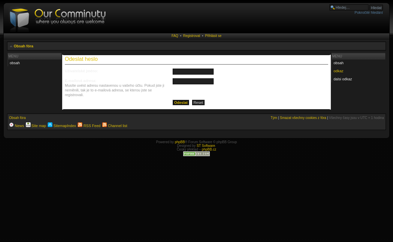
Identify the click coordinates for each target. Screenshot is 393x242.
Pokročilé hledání (369, 12)
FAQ (175, 36)
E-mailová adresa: (80, 81)
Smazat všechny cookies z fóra (303, 118)
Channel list (114, 126)
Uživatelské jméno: (81, 71)
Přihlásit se (213, 36)
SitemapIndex (62, 126)
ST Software (205, 146)
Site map (36, 126)
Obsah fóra (23, 46)
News (16, 126)
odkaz (338, 71)
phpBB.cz (209, 149)
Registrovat (191, 36)
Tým (274, 118)
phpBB (180, 142)
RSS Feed (89, 126)
